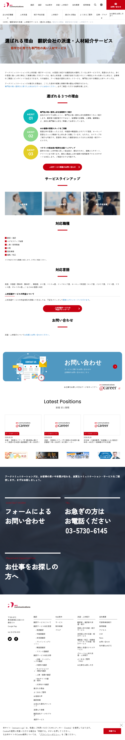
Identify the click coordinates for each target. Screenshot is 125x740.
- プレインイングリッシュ (42, 643)
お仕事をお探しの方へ (116, 14)
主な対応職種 (8, 14)
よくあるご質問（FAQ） (83, 660)
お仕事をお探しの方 (85, 665)
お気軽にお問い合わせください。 (37, 334)
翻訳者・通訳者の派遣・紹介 (85, 623)
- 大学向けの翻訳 (41, 684)
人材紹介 (54, 14)
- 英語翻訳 (39, 630)
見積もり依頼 (39, 710)
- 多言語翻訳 (39, 638)
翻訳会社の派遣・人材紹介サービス (24, 22)
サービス (58, 622)
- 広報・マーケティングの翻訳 (42, 660)
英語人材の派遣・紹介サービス (86, 629)
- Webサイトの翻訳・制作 (41, 680)
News (101, 638)
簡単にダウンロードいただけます (76, 300)
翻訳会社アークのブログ (42, 715)
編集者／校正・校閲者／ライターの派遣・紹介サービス (86, 642)
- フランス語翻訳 (41, 651)
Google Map (12, 626)
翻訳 (32, 5)
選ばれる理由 (70, 14)
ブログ (58, 630)
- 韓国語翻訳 (39, 648)
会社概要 (75, 5)
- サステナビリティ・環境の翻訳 (41, 670)
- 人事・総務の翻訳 (42, 675)
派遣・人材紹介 (62, 5)
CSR (101, 634)
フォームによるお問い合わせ (28, 516)
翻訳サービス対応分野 (42, 655)
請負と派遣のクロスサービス (86, 648)
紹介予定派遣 (39, 14)
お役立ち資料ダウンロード (42, 705)
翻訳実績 (37, 700)
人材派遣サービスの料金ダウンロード (62, 308)
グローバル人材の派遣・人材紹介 (85, 654)
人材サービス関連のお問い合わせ (62, 167)
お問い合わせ (104, 642)
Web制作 (48, 5)
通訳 (40, 5)
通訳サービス (39, 719)
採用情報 (86, 5)
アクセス (102, 630)
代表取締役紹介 (105, 622)
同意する (112, 731)
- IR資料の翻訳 (40, 665)
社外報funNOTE (105, 646)
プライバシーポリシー (50, 734)
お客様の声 (38, 696)
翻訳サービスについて (42, 622)
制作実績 (58, 626)
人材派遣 (23, 14)
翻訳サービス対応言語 (42, 626)
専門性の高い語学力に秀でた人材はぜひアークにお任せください (30, 86)
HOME (5, 22)
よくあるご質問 (86, 14)
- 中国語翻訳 (39, 634)
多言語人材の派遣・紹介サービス (86, 635)
